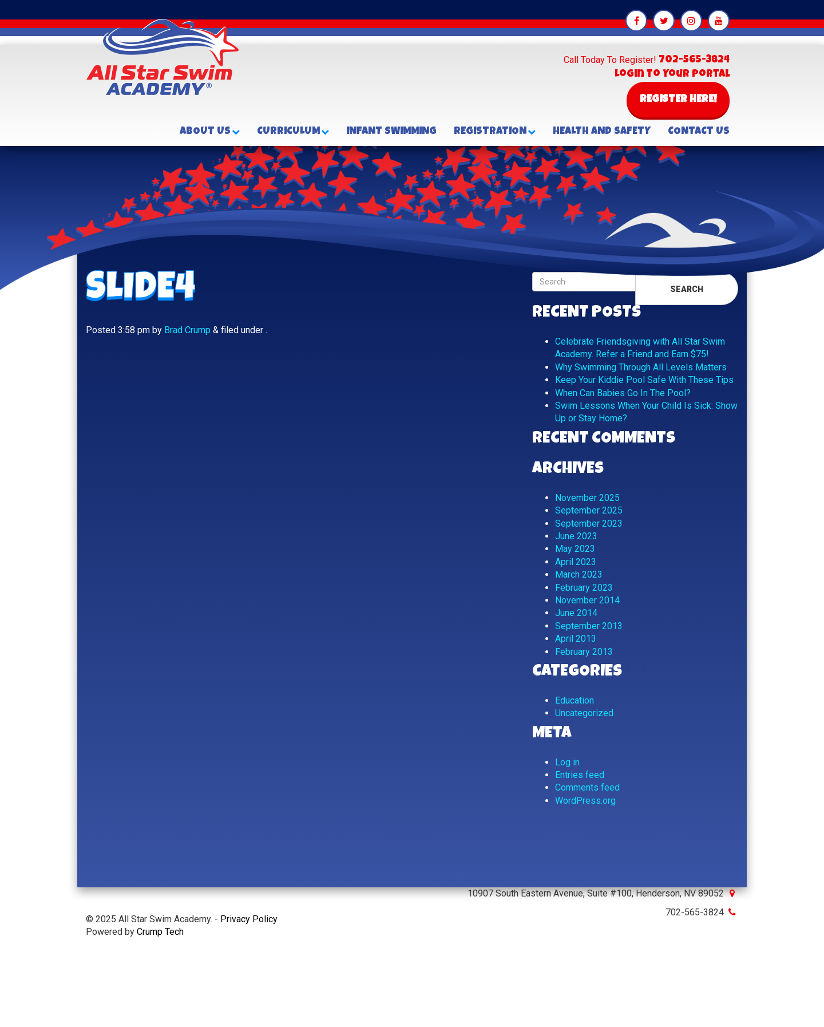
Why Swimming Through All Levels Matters (641, 367)
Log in (567, 762)
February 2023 (584, 587)
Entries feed (579, 774)
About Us (210, 131)
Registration (495, 131)
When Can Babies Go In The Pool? (623, 393)
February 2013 (584, 651)
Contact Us (699, 132)
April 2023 (575, 561)
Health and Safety (602, 132)
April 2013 (575, 638)
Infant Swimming (391, 132)
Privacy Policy (249, 919)
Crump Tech (160, 931)
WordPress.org (585, 800)
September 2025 (589, 510)
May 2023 (575, 548)
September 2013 (589, 626)
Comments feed (587, 787)
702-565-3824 (694, 60)
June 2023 (576, 536)
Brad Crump (187, 330)
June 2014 (576, 612)
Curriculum (293, 131)
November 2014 (587, 600)
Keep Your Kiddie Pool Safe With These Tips (644, 379)
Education (574, 700)
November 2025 (587, 497)
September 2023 (589, 523)
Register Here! (678, 99)
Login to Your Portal (672, 74)
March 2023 (579, 574)
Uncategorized (584, 713)
